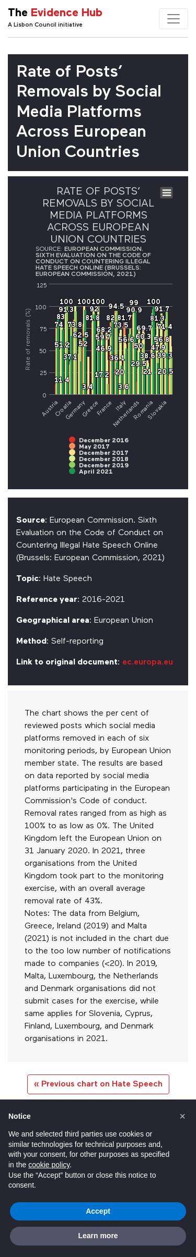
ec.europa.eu (147, 662)
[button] (182, 1116)
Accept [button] (98, 1211)
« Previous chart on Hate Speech (98, 1084)
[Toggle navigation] (173, 18)
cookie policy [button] (49, 1165)
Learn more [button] (98, 1235)
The (55, 13)
